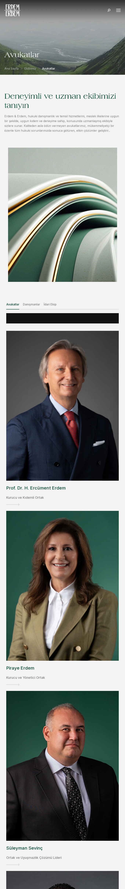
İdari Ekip (50, 304)
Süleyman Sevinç (24, 848)
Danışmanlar (31, 304)
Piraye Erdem (20, 668)
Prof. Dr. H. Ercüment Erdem (36, 488)
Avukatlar (12, 304)
